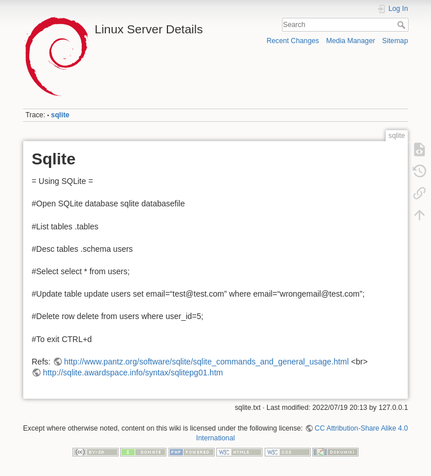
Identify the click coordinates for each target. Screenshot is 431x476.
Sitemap (395, 41)
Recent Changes (292, 41)
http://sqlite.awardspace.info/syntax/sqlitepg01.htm (133, 372)
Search (402, 25)
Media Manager (350, 41)
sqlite (60, 115)
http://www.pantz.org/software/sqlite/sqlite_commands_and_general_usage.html (206, 361)
